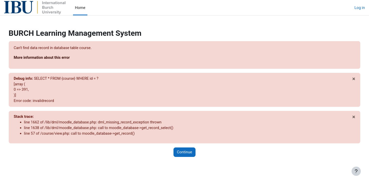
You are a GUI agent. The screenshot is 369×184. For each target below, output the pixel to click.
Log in (359, 7)
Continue (184, 154)
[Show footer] (356, 171)
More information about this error (52, 58)
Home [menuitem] (80, 7)
